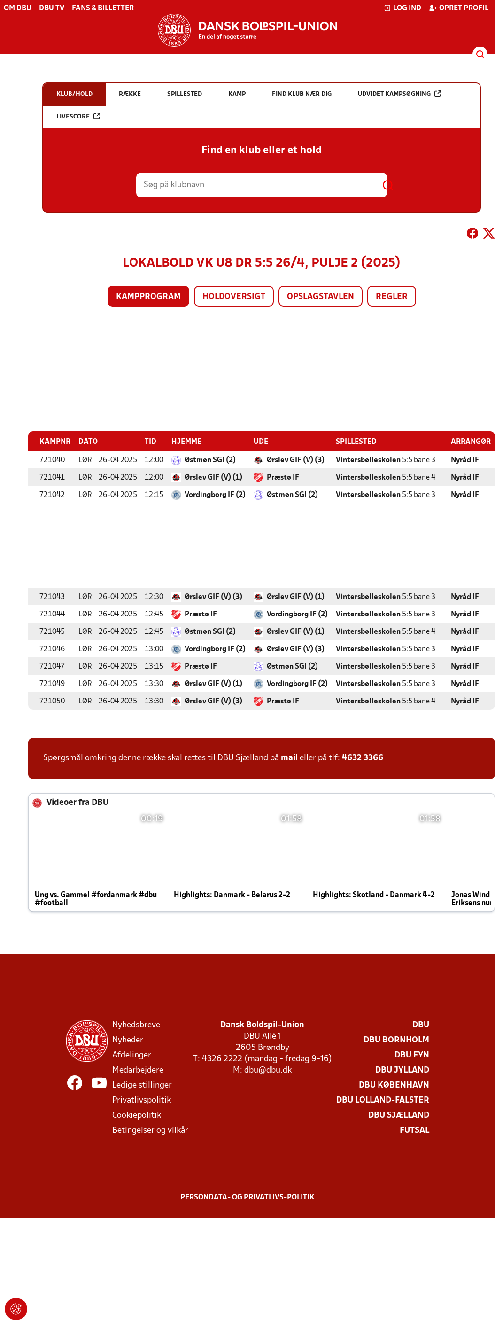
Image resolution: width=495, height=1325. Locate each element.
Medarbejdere (137, 1070)
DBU (420, 1025)
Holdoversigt (233, 297)
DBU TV (51, 8)
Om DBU (17, 8)
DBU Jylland (402, 1070)
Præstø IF (283, 477)
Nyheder (127, 1040)
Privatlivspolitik (141, 1100)
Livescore (78, 116)
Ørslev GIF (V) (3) (296, 460)
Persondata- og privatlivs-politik (247, 1197)
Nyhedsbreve (136, 1025)
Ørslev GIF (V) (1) (213, 477)
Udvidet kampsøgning (399, 93)
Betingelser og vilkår (150, 1130)
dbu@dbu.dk (268, 1070)
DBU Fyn (411, 1055)
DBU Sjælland (398, 1115)
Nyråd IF (465, 460)
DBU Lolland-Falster (382, 1100)
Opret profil (458, 8)
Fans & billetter (103, 8)
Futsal (414, 1130)
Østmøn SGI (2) (210, 460)
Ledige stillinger (142, 1085)
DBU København (394, 1085)
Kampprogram (148, 297)
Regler (392, 297)
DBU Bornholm (396, 1040)
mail (289, 758)
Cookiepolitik (136, 1115)
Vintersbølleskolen (368, 460)
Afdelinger (131, 1055)
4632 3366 (362, 758)
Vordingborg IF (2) (215, 494)
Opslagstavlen (320, 297)
